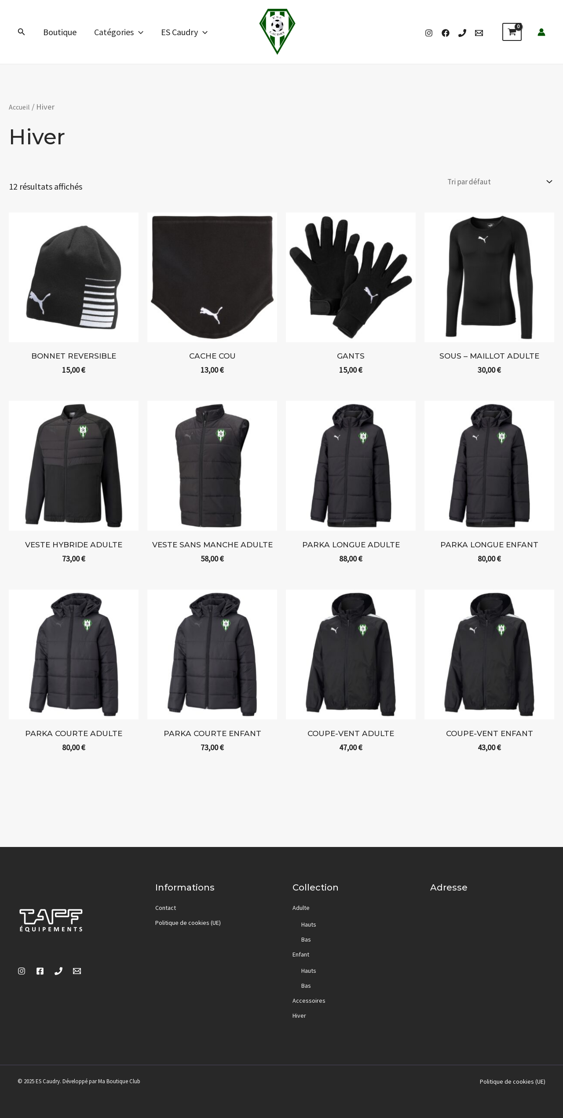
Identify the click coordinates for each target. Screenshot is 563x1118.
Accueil (21, 107)
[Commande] (490, 183)
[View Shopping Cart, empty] (512, 32)
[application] (138, 32)
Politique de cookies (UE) (188, 923)
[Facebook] (446, 33)
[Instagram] (429, 33)
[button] (22, 32)
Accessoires (308, 1000)
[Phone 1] (462, 33)
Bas (306, 939)
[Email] (479, 33)
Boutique (60, 31)
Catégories (118, 32)
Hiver (299, 1015)
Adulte (301, 908)
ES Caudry (184, 32)
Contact (165, 908)
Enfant (300, 954)
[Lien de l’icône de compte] (541, 32)
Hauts (308, 924)
